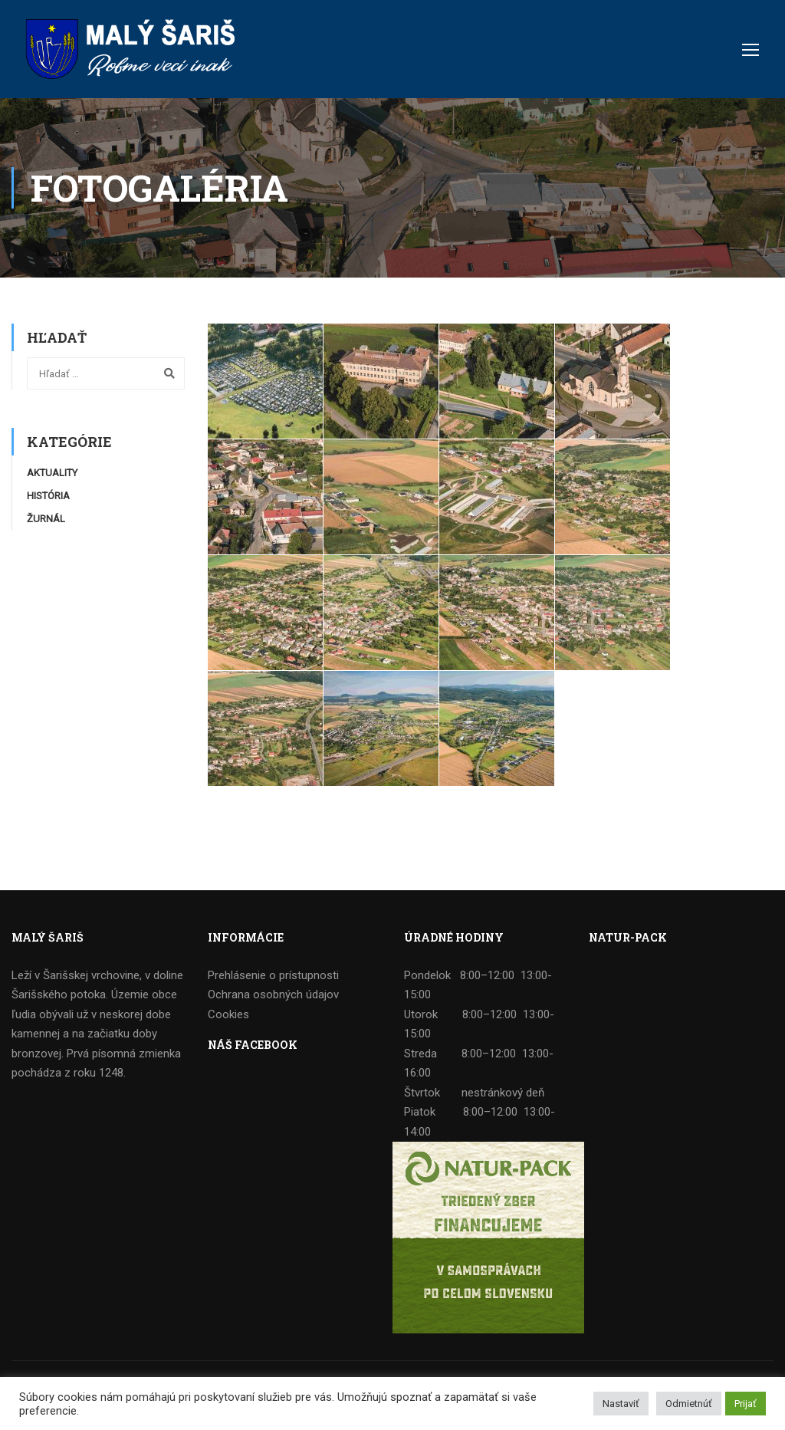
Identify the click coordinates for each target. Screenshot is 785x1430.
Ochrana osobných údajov (273, 994)
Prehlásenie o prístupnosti (273, 975)
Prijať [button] (745, 1403)
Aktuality (52, 472)
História (48, 495)
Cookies (228, 1014)
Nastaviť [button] (621, 1403)
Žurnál (46, 518)
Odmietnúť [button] (688, 1403)
